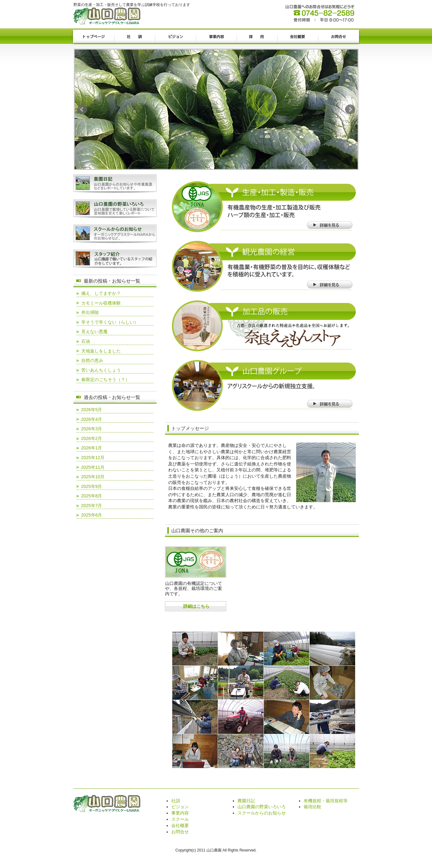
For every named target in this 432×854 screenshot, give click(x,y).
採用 (257, 37)
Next (350, 109)
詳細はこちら (196, 606)
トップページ (93, 37)
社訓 (134, 37)
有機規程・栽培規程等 (326, 800)
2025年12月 (93, 457)
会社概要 (297, 37)
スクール (180, 819)
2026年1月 (91, 447)
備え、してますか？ (101, 293)
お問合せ (338, 37)
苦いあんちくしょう (101, 370)
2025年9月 (91, 486)
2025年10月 (93, 476)
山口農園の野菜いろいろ (261, 806)
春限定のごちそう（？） (105, 379)
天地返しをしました (101, 350)
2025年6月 (91, 514)
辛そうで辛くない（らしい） (109, 322)
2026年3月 (91, 428)
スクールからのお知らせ (261, 812)
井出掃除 (90, 312)
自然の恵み (92, 360)
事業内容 (216, 37)
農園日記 (246, 800)
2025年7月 (91, 505)
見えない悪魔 (94, 331)
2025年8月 (91, 495)
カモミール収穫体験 (101, 302)
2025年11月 (93, 467)
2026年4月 (91, 419)
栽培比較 (312, 806)
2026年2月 (91, 438)
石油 (85, 341)
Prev (82, 109)
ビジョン (175, 37)
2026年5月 (91, 409)
